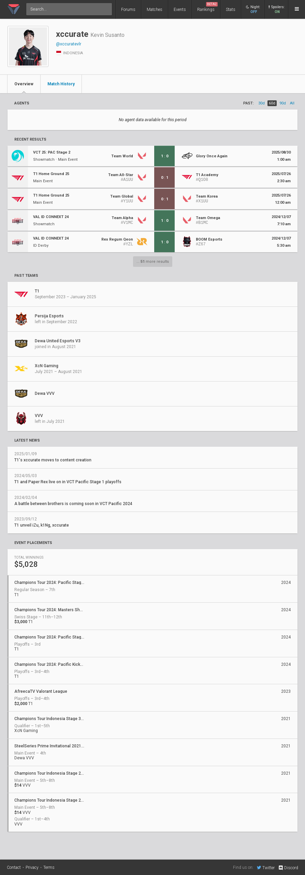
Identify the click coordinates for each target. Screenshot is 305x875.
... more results (152, 261)
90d (282, 103)
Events (180, 9)
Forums (128, 9)
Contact (14, 867)
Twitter (266, 867)
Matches (154, 9)
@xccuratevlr (68, 44)
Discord (288, 868)
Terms (49, 867)
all (292, 103)
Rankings (207, 7)
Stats (230, 9)
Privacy (32, 867)
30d (261, 103)
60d (272, 103)
